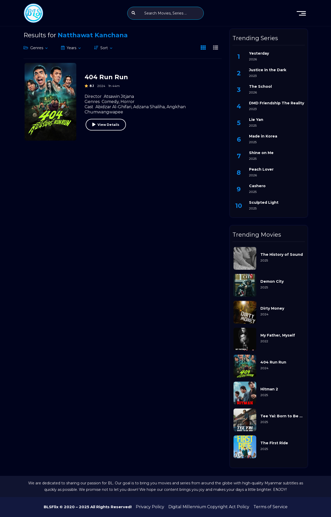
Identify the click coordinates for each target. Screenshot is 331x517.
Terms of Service (270, 506)
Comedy (110, 101)
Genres (36, 48)
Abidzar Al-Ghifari (113, 106)
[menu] (301, 13)
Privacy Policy (150, 506)
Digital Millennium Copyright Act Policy (208, 506)
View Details (108, 125)
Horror (127, 101)
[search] (133, 13)
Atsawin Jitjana (119, 96)
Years (71, 48)
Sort (104, 48)
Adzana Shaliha (149, 106)
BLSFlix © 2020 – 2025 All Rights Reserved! (88, 506)
